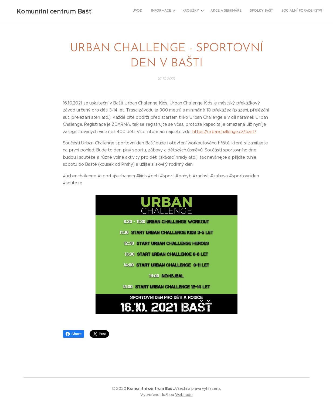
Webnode (184, 394)
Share (74, 334)
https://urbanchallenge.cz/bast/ (224, 131)
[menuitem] (275, 11)
